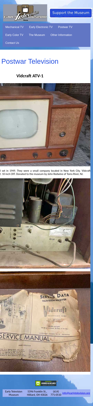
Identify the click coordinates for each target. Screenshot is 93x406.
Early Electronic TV (41, 27)
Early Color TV (14, 35)
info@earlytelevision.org (76, 393)
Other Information (61, 35)
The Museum (37, 35)
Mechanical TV (14, 27)
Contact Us (12, 42)
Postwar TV (65, 27)
